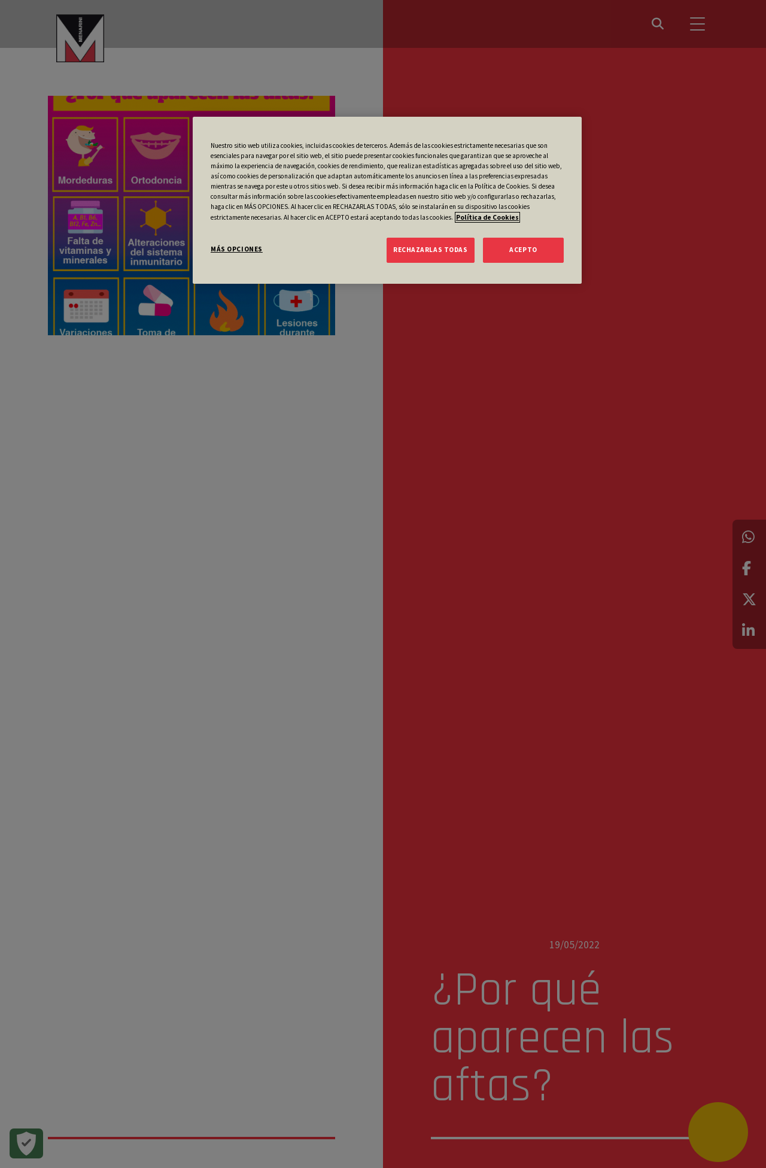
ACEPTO (523, 249)
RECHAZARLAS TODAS (430, 249)
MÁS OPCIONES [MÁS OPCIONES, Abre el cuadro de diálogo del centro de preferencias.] (237, 249)
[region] (387, 200)
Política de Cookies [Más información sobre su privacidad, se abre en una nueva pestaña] (487, 217)
